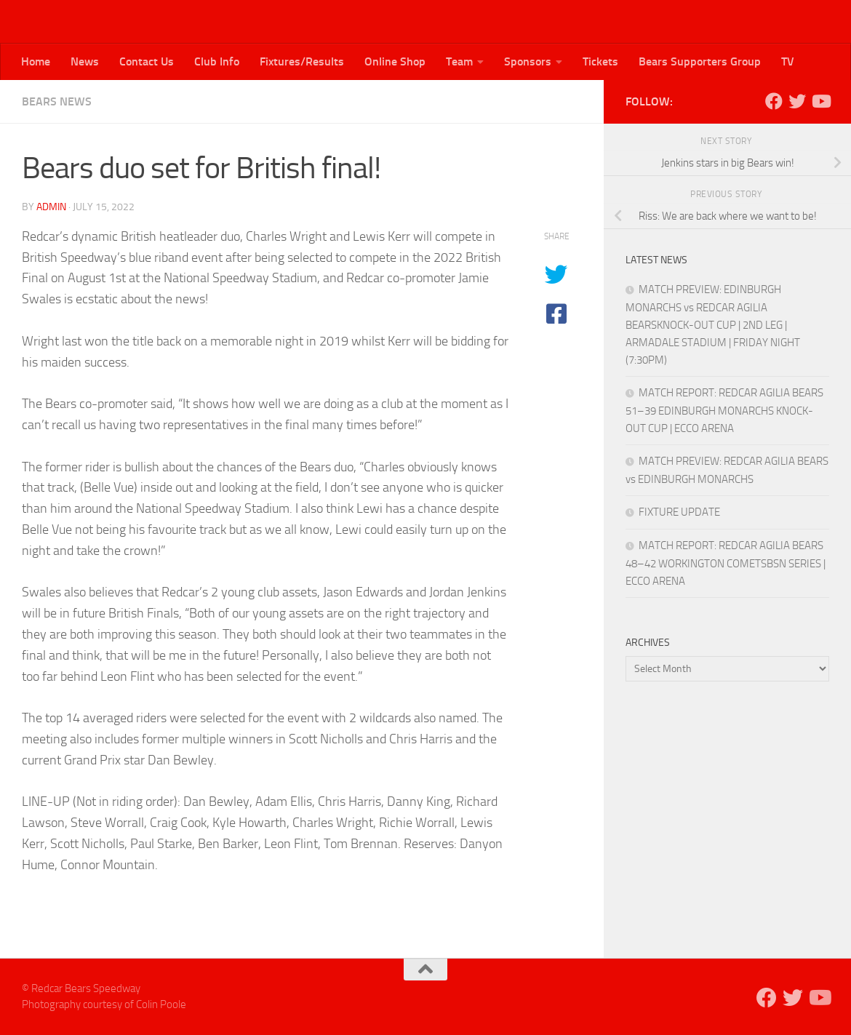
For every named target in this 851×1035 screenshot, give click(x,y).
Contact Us (146, 61)
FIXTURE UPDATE (679, 512)
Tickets (600, 61)
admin (51, 207)
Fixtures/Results (302, 61)
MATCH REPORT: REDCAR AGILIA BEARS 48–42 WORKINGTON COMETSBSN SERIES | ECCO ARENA (726, 563)
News (85, 61)
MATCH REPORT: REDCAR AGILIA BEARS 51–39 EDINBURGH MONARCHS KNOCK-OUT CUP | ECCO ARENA (724, 410)
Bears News (57, 101)
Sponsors (527, 61)
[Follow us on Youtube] (820, 101)
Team (459, 61)
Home (35, 61)
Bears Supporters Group (700, 61)
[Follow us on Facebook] (774, 101)
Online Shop (395, 61)
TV (787, 61)
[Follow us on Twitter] (797, 101)
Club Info (216, 61)
